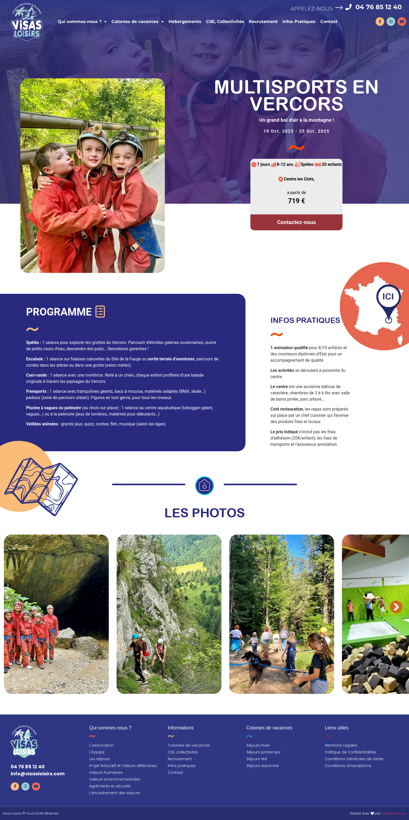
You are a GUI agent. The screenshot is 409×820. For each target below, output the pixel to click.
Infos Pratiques (298, 21)
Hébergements (184, 21)
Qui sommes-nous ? (81, 21)
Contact (328, 21)
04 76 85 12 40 (379, 6)
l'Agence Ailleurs (393, 813)
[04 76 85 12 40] (349, 7)
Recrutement (263, 21)
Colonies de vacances (137, 21)
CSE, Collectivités (225, 21)
